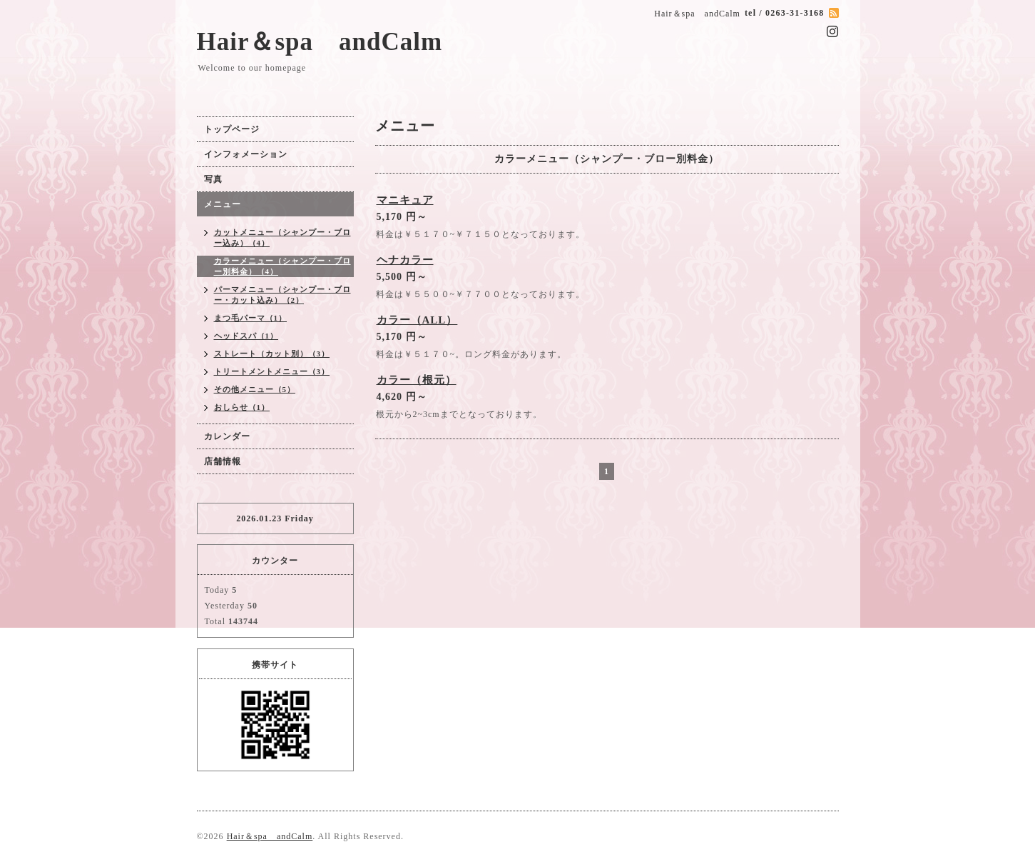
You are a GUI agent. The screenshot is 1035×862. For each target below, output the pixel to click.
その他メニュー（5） (255, 389)
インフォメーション (245, 154)
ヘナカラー (405, 260)
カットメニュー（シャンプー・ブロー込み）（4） (282, 237)
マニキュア (405, 200)
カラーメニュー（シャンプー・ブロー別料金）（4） (282, 266)
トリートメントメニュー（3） (272, 371)
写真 (213, 179)
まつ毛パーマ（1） (250, 318)
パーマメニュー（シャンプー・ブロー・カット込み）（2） (282, 294)
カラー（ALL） (417, 320)
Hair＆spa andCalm (320, 42)
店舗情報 (222, 461)
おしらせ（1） (242, 407)
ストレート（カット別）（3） (272, 353)
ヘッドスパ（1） (246, 335)
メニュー (222, 204)
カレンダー (227, 436)
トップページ (232, 129)
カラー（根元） (417, 380)
